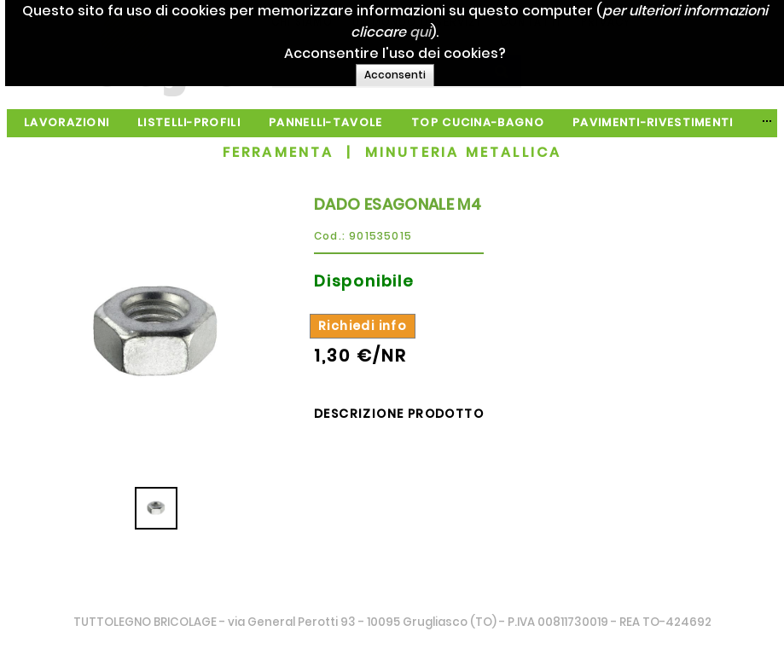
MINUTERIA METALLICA (463, 152)
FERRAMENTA (278, 152)
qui (486, 32)
